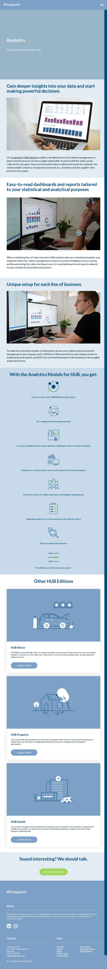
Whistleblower (86, 951)
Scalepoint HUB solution (24, 157)
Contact (60, 947)
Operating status (87, 949)
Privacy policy (62, 953)
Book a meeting (53, 871)
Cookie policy (62, 956)
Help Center (85, 947)
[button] (102, 5)
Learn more (24, 665)
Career (60, 949)
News (59, 951)
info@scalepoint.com (16, 955)
